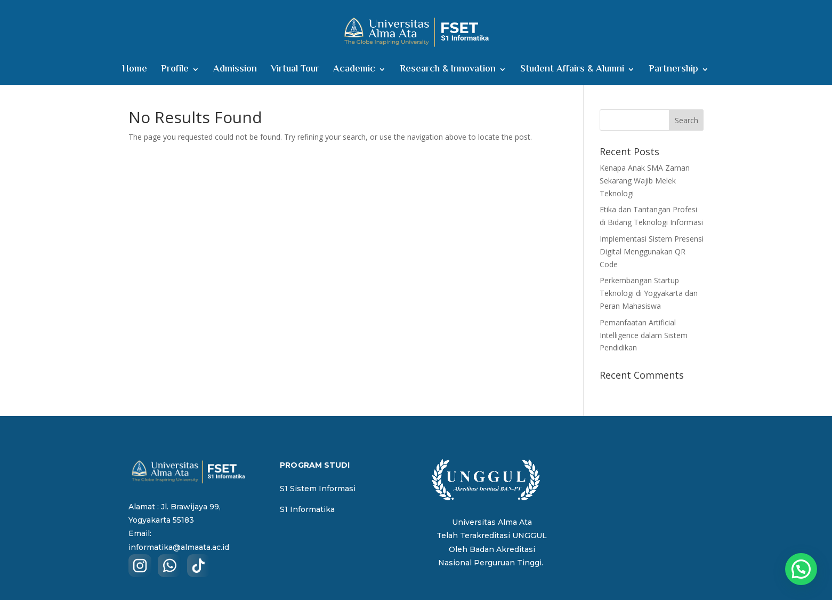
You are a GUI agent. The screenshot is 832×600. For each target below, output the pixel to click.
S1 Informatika (307, 509)
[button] (801, 569)
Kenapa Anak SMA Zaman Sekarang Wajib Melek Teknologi (645, 180)
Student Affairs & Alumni (572, 71)
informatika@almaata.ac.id (178, 547)
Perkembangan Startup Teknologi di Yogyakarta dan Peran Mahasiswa (649, 293)
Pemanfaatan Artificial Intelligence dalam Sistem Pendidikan (644, 335)
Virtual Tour (295, 71)
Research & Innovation (448, 71)
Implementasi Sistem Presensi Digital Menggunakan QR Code (652, 251)
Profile (175, 71)
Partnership (673, 71)
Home (134, 71)
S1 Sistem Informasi (318, 488)
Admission (235, 71)
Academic (354, 71)
